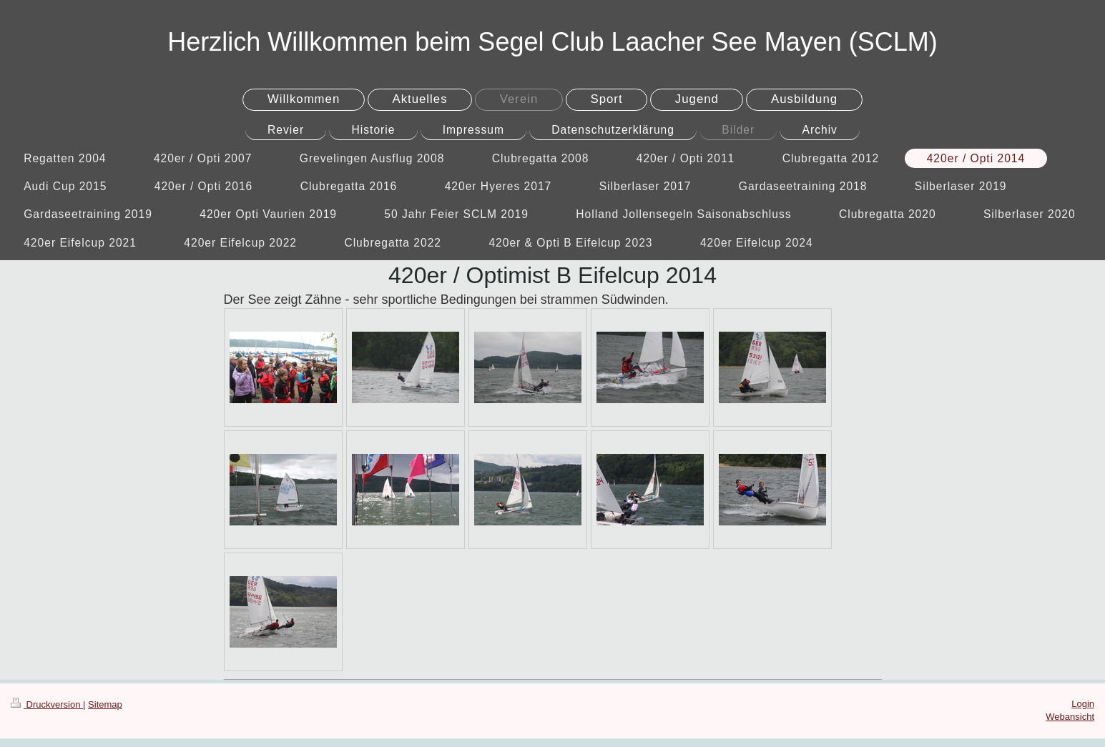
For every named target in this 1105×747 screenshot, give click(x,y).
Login (1082, 703)
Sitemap (105, 704)
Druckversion (47, 704)
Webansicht (1070, 716)
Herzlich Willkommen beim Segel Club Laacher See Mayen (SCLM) (552, 41)
